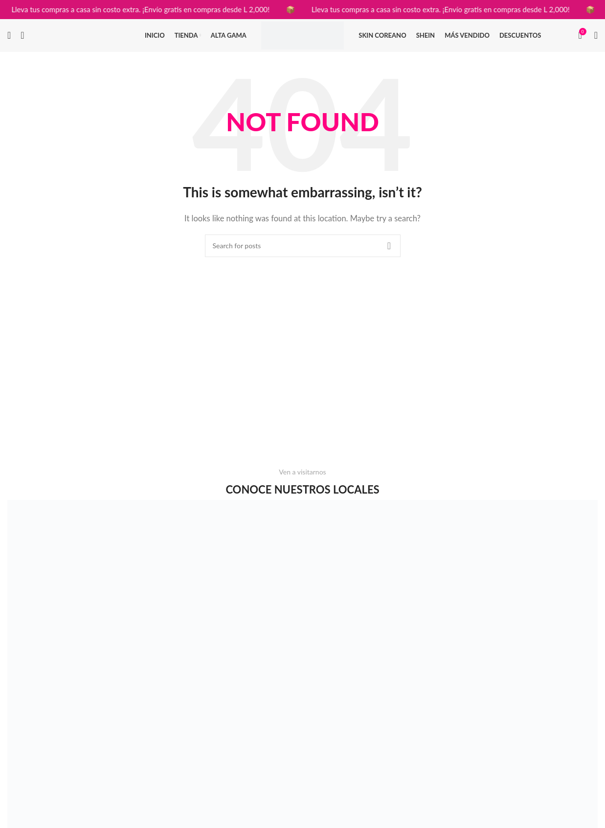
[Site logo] (303, 39)
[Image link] (155, 693)
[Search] (9, 40)
